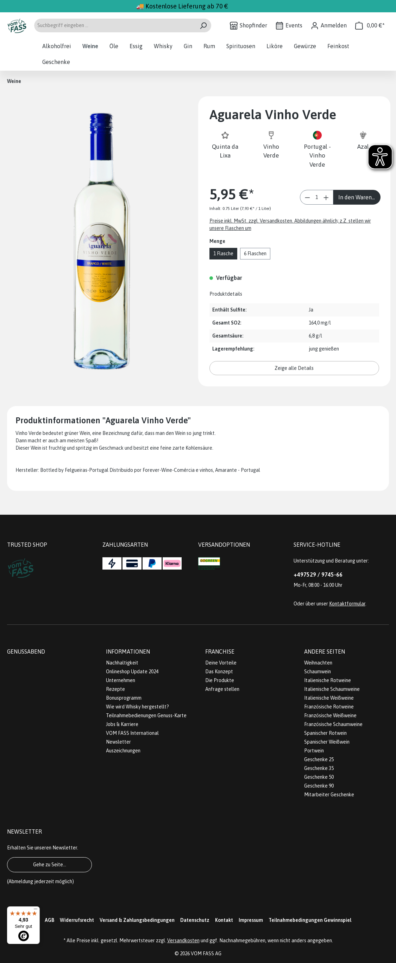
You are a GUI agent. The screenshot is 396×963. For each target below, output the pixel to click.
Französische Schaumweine (333, 724)
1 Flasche (223, 253)
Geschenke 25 (319, 759)
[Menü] (35, 910)
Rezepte (115, 689)
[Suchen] (203, 25)
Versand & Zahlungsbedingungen (137, 920)
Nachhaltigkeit (122, 663)
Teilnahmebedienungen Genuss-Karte (146, 715)
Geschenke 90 (319, 786)
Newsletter (118, 742)
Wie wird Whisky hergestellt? (137, 707)
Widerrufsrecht (77, 920)
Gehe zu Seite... (49, 864)
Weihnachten (318, 663)
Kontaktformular (347, 603)
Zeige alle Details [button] (294, 368)
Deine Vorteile (221, 663)
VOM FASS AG (206, 953)
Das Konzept (219, 671)
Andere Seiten (324, 651)
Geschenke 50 (319, 777)
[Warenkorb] (370, 25)
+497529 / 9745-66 (318, 574)
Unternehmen (120, 680)
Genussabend (26, 651)
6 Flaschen (255, 253)
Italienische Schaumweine (332, 689)
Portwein (314, 750)
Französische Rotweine (329, 707)
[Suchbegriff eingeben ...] (114, 25)
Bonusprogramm (124, 698)
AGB (49, 920)
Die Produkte (219, 680)
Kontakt (224, 920)
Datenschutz (194, 920)
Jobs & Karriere (122, 724)
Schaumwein (317, 671)
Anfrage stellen (222, 689)
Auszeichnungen (123, 750)
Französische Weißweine (330, 715)
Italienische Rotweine (327, 680)
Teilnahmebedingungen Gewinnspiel (310, 920)
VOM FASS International (132, 733)
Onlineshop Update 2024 (132, 671)
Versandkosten (183, 940)
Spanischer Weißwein (327, 742)
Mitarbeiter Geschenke (329, 794)
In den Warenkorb (359, 197)
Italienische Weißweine (329, 698)
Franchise (219, 651)
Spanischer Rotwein (325, 733)
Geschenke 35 (319, 768)
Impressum (251, 920)
